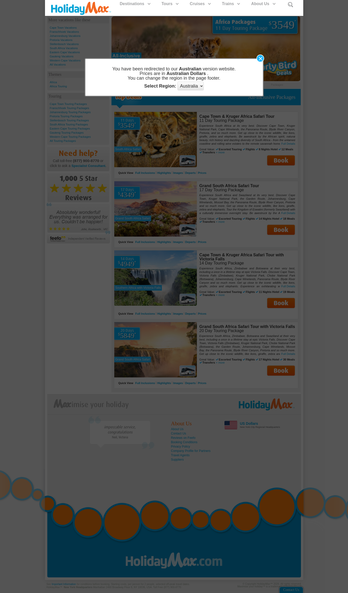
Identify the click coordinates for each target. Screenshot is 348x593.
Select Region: (160, 86)
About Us (263, 4)
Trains (231, 4)
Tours (169, 4)
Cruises (200, 4)
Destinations (135, 4)
